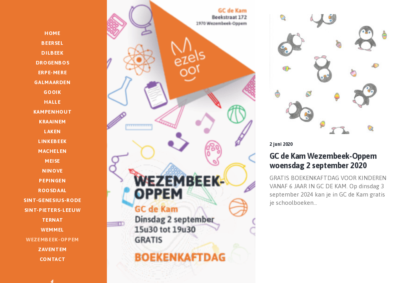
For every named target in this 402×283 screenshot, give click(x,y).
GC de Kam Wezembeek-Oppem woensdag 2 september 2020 (323, 160)
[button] (330, 74)
